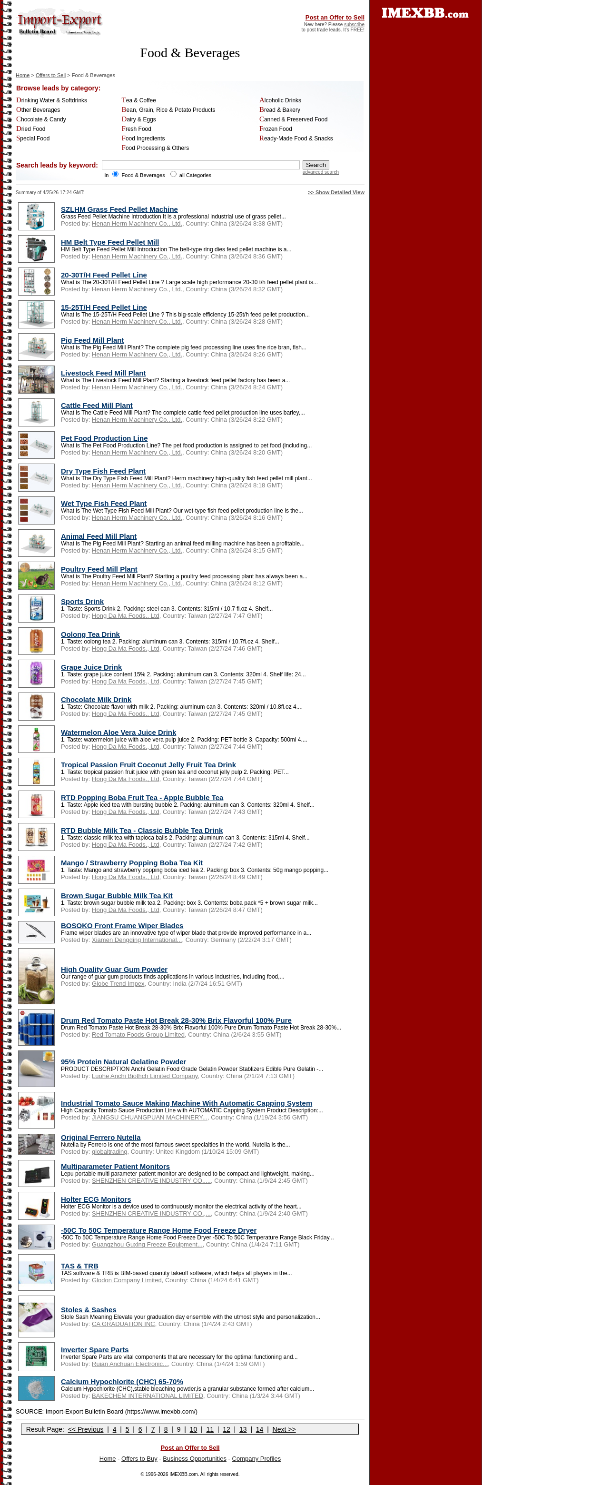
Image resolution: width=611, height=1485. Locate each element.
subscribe (354, 24)
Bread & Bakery (279, 110)
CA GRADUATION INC (123, 1323)
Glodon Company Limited (127, 1280)
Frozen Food (275, 129)
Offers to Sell (51, 75)
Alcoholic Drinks (280, 100)
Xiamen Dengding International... (137, 939)
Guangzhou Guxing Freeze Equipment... (147, 1244)
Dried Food (31, 129)
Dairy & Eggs (139, 119)
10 (193, 1429)
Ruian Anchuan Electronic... (130, 1363)
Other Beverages (38, 110)
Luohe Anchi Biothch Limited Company (144, 1075)
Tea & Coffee (139, 100)
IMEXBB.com (183, 1474)
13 (243, 1429)
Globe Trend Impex (118, 983)
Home (23, 75)
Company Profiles (256, 1458)
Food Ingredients (143, 138)
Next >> (284, 1429)
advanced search (321, 172)
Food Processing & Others (155, 148)
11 (210, 1429)
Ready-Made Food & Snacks (296, 138)
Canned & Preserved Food (293, 119)
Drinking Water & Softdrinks (51, 100)
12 (226, 1429)
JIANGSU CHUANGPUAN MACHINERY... (149, 1117)
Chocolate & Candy (41, 119)
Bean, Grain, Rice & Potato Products (169, 110)
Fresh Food (136, 129)
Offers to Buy (139, 1458)
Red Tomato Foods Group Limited (138, 1034)
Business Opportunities (195, 1458)
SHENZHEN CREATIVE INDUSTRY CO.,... (151, 1180)
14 (260, 1429)
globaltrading (109, 1151)
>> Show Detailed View (336, 192)
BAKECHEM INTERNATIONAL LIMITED (147, 1395)
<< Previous (86, 1429)
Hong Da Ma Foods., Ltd (125, 615)
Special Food (32, 138)
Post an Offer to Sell (335, 17)
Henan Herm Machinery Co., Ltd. (137, 223)
